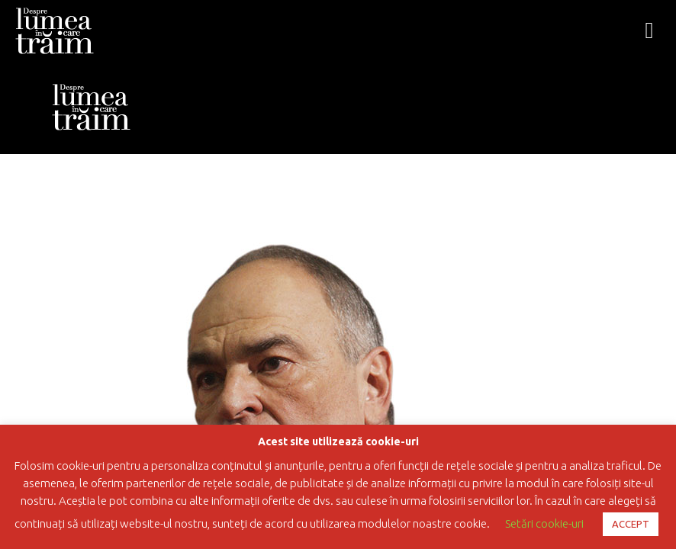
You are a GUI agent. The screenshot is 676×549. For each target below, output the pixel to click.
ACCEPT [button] (630, 523)
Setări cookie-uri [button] (544, 523)
